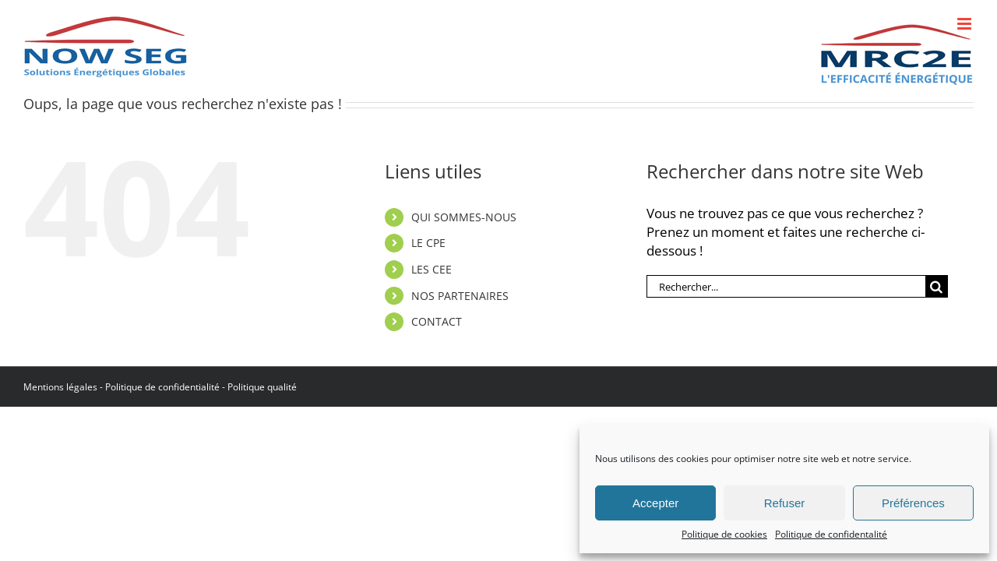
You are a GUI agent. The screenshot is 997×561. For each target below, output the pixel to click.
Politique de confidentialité (162, 386)
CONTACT (436, 321)
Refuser (784, 503)
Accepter (655, 503)
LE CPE (428, 242)
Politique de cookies (724, 534)
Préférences (913, 503)
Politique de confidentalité (831, 534)
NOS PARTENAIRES (460, 295)
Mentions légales (60, 386)
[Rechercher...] (785, 286)
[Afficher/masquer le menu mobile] (965, 24)
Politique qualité (262, 386)
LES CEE (431, 269)
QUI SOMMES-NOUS (463, 217)
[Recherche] (936, 286)
